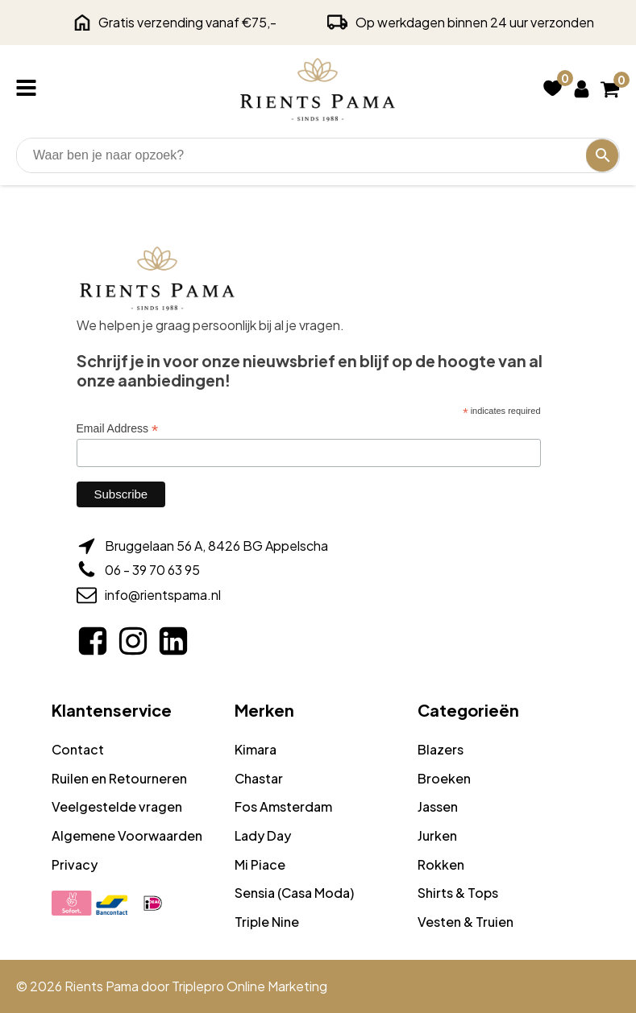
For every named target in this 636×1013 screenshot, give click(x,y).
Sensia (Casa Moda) (294, 892)
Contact (78, 749)
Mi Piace (260, 864)
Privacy (75, 864)
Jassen (438, 806)
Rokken (441, 864)
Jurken (437, 835)
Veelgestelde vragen (117, 806)
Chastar (259, 778)
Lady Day (263, 835)
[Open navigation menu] (29, 89)
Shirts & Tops (458, 892)
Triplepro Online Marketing (249, 986)
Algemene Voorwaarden (127, 835)
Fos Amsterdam (283, 806)
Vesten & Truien (465, 921)
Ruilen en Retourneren (119, 778)
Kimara (255, 749)
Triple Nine (267, 921)
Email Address (118, 428)
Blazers (440, 749)
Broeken (444, 778)
